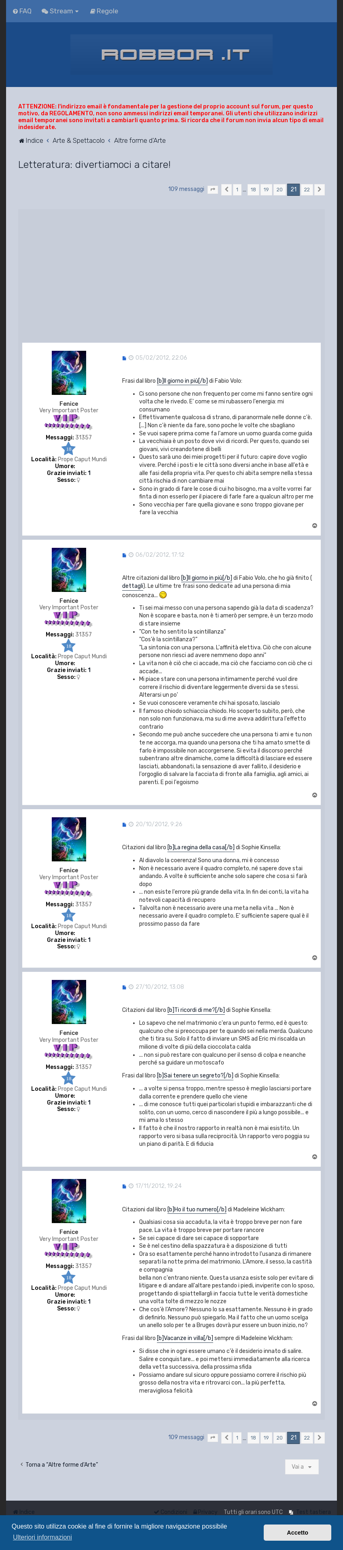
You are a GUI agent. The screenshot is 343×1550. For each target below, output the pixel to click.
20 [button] (280, 190)
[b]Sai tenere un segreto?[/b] (195, 1075)
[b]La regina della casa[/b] (201, 847)
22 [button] (307, 190)
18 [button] (253, 190)
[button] (212, 190)
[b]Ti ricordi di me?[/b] (196, 1010)
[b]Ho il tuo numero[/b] (197, 1209)
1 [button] (237, 190)
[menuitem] (22, 11)
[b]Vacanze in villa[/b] (185, 1338)
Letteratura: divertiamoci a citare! (94, 164)
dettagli (132, 586)
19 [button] (266, 190)
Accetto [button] (297, 1532)
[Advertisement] (171, 274)
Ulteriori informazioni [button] (42, 1537)
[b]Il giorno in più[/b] (182, 380)
